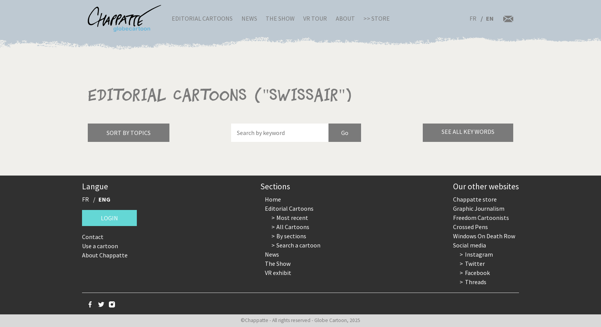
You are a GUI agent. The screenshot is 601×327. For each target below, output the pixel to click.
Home (273, 199)
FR (473, 18)
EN (490, 18)
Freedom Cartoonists (481, 217)
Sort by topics (129, 133)
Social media (469, 245)
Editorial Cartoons (202, 18)
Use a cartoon (100, 246)
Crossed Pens (470, 227)
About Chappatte (105, 255)
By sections (291, 236)
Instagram (479, 254)
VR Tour (315, 18)
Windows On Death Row (484, 236)
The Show (280, 18)
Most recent (292, 217)
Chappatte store (475, 199)
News (249, 18)
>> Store (376, 18)
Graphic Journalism (478, 208)
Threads (475, 282)
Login (109, 218)
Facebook (477, 273)
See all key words (468, 131)
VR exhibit (278, 273)
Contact (92, 237)
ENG (104, 199)
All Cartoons (292, 227)
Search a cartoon (298, 245)
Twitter (475, 263)
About (345, 18)
